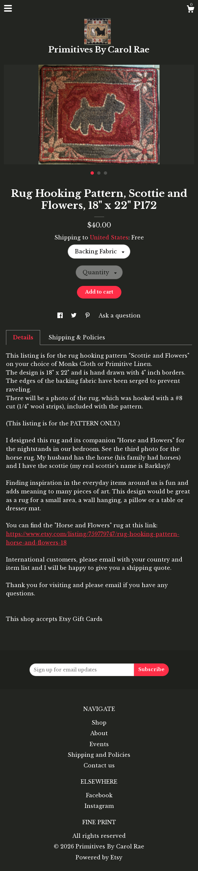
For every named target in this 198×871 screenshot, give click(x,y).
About (99, 733)
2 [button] (98, 173)
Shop (99, 722)
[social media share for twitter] (74, 315)
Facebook (99, 795)
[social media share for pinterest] (88, 315)
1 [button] (92, 173)
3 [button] (105, 173)
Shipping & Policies (76, 337)
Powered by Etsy (99, 857)
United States (109, 237)
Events (99, 744)
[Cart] (190, 10)
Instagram (99, 806)
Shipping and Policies (99, 754)
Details (23, 337)
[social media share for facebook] (60, 315)
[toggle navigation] (8, 8)
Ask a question (120, 315)
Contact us (99, 765)
